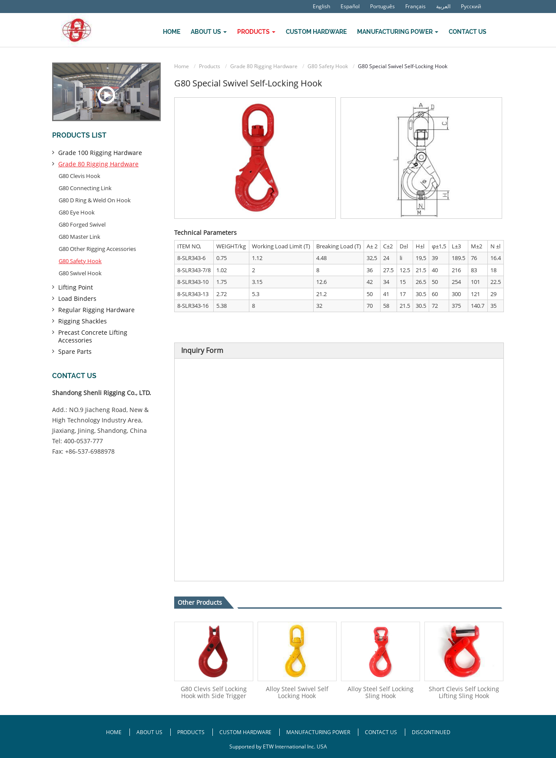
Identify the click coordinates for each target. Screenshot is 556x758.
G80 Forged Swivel (82, 224)
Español (350, 6)
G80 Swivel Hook (80, 273)
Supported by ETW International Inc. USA (278, 746)
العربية (443, 6)
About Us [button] (209, 31)
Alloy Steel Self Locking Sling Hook (381, 692)
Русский (471, 6)
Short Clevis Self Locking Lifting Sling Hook (464, 692)
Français (415, 6)
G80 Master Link (79, 237)
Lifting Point (75, 287)
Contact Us (467, 31)
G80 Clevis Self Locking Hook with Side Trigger (214, 692)
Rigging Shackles (82, 321)
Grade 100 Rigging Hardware (100, 152)
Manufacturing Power (318, 732)
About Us (150, 732)
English (321, 6)
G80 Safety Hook (328, 66)
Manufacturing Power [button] (397, 31)
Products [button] (256, 31)
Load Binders (77, 298)
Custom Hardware (316, 31)
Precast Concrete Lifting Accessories (92, 336)
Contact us (74, 376)
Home (171, 31)
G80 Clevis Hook (79, 176)
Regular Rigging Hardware (96, 310)
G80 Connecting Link (85, 188)
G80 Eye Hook (77, 212)
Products (209, 66)
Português (382, 6)
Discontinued (431, 732)
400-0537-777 (83, 441)
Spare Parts (75, 351)
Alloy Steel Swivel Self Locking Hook (297, 692)
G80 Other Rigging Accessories (97, 249)
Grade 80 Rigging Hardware (264, 66)
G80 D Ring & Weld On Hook (95, 200)
